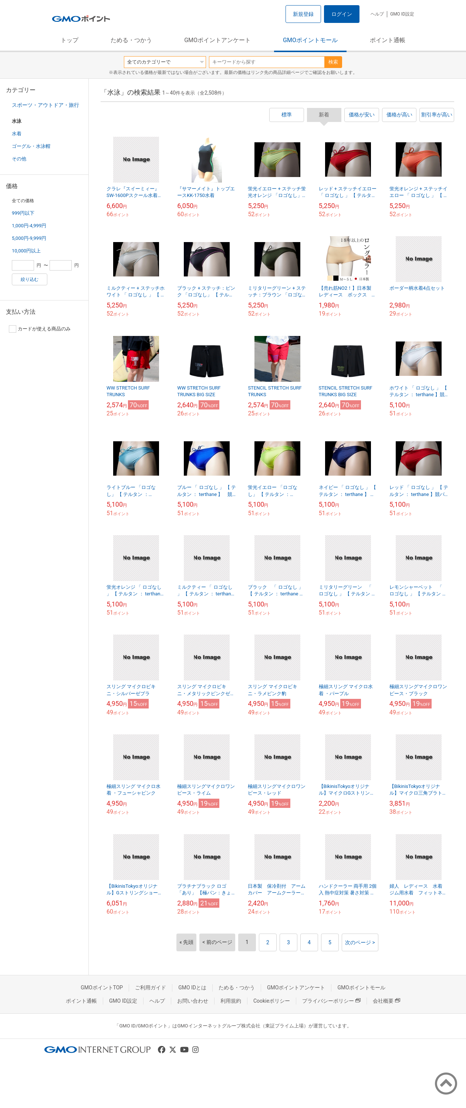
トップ (69, 40)
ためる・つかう (131, 40)
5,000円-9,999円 (29, 238)
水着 (16, 133)
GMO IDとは (192, 987)
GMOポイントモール (310, 40)
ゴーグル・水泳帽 (31, 146)
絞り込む (29, 279)
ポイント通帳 (387, 40)
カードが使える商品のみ (40, 329)
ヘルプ (377, 14)
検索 (333, 62)
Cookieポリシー (271, 1001)
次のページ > (360, 942)
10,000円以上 (26, 251)
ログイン (341, 14)
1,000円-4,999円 (29, 225)
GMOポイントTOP (102, 987)
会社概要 (386, 1001)
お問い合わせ (192, 1001)
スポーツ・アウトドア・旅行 (45, 105)
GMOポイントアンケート (217, 40)
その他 (19, 159)
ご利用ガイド (150, 987)
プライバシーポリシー (331, 1001)
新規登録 (303, 14)
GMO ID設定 (402, 14)
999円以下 (23, 213)
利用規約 (230, 1001)
